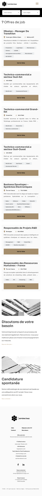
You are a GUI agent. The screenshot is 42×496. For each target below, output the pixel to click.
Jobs (12, 428)
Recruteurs (25, 430)
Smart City (27, 242)
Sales (7, 201)
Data (19, 207)
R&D (19, 242)
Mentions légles (20, 488)
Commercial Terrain (21, 91)
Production (9, 47)
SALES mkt (9, 91)
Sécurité (32, 201)
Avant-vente (9, 204)
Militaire (27, 207)
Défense (15, 201)
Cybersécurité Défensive (13, 209)
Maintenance (30, 47)
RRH (31, 279)
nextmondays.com (21, 453)
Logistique (19, 47)
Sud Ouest (19, 163)
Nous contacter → (7, 398)
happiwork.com (21, 449)
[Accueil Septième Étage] (14, 4)
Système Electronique (23, 204)
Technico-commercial (12, 128)
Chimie (8, 50)
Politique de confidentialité (32, 488)
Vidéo (24, 201)
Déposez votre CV (27, 428)
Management (9, 242)
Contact (13, 430)
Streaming (22, 279)
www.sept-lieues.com (21, 444)
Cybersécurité (10, 207)
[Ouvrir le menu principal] (37, 4)
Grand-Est (19, 126)
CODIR (16, 50)
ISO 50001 (9, 56)
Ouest (28, 163)
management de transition (13, 53)
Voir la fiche (21, 63)
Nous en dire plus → (7, 344)
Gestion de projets (19, 245)
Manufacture (28, 53)
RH (14, 279)
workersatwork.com (21, 458)
